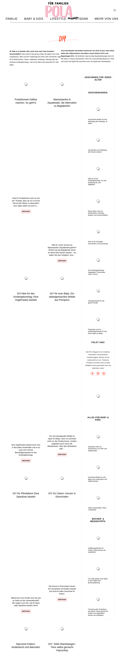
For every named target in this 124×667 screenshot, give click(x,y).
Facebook (67, 656)
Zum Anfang (108, 653)
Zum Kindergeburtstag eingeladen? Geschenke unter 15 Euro (96, 279)
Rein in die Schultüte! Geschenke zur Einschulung (98, 249)
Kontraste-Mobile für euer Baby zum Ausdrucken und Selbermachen (97, 486)
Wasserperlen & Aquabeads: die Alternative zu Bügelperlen (62, 109)
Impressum (14, 656)
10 (54, 632)
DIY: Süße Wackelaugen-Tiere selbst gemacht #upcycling (62, 284)
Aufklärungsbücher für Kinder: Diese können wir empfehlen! (97, 557)
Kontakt (36, 656)
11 (61, 632)
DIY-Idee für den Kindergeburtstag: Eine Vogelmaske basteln (25, 168)
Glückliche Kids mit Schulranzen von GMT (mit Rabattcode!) (97, 455)
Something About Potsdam (84, 656)
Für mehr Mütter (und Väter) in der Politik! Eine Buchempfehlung (98, 587)
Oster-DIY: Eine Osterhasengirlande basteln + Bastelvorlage (26, 345)
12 (68, 632)
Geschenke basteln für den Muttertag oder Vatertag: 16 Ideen (97, 128)
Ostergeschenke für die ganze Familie (96, 308)
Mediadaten (46, 656)
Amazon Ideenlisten (17, 659)
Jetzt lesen (26, 128)
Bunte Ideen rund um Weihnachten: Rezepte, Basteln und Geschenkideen (98, 219)
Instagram (57, 656)
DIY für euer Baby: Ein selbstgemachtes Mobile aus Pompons (62, 168)
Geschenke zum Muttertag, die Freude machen (97, 157)
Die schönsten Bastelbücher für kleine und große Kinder (62, 345)
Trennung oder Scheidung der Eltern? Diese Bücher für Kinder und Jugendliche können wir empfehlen (98, 619)
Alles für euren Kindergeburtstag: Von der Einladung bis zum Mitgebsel (97, 188)
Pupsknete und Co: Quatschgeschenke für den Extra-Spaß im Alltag (97, 338)
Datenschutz (25, 656)
